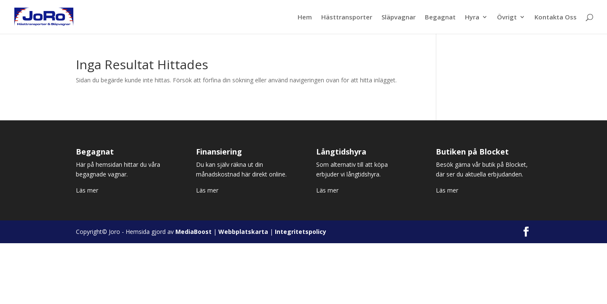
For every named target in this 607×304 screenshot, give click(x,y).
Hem (305, 17)
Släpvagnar (398, 17)
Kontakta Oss (555, 17)
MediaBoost (193, 232)
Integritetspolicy (300, 232)
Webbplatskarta (243, 232)
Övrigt (507, 17)
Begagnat (440, 17)
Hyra (472, 17)
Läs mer (87, 190)
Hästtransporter (346, 17)
